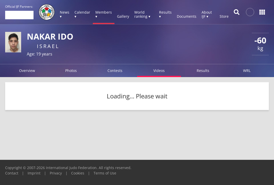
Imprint (34, 173)
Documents (186, 16)
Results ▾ (165, 14)
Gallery (123, 16)
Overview (27, 70)
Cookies (77, 173)
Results (203, 70)
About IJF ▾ (207, 14)
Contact (11, 173)
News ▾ (64, 14)
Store (224, 16)
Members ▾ (103, 14)
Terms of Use (105, 173)
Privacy (56, 173)
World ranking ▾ (142, 14)
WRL (247, 70)
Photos (71, 70)
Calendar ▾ (82, 14)
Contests (114, 70)
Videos (159, 70)
